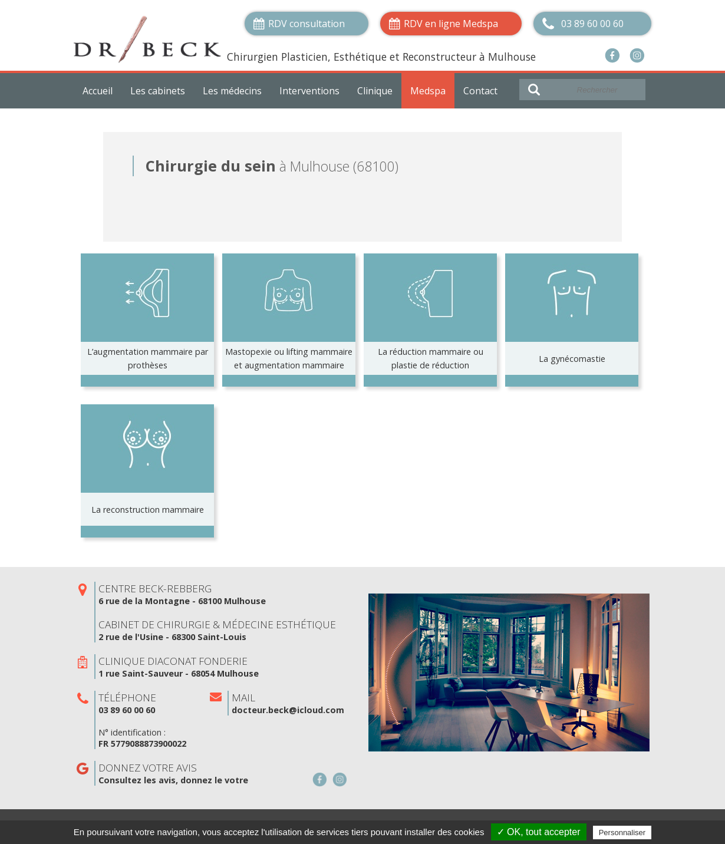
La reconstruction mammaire (147, 509)
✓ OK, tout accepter (539, 832)
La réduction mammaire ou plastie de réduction (430, 358)
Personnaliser (622, 832)
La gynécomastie (572, 358)
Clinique (375, 90)
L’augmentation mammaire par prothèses (147, 358)
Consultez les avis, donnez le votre (173, 780)
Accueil (98, 90)
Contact (480, 90)
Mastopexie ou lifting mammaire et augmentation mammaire (288, 358)
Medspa (428, 90)
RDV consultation (306, 23)
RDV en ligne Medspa (451, 23)
